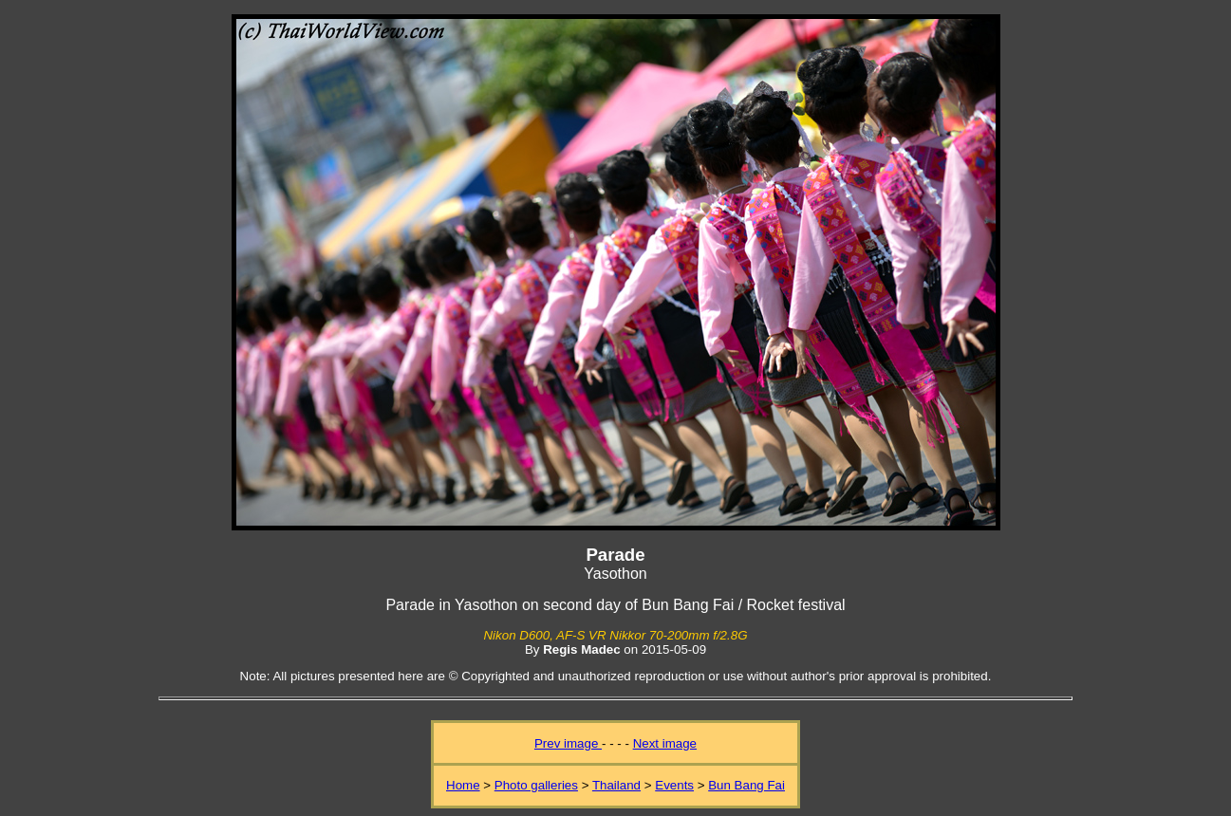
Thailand (616, 785)
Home (463, 785)
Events (674, 785)
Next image (665, 743)
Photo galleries (536, 785)
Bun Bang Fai (746, 785)
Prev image (568, 743)
